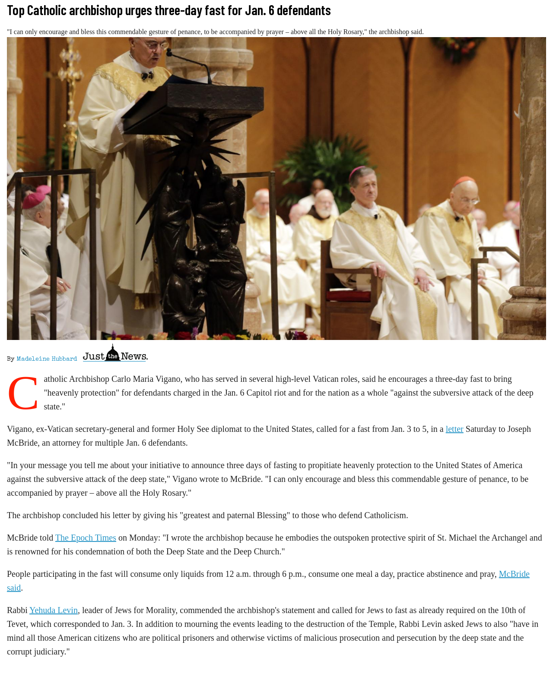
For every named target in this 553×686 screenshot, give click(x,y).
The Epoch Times (85, 537)
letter (455, 429)
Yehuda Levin (53, 610)
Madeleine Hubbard (46, 359)
